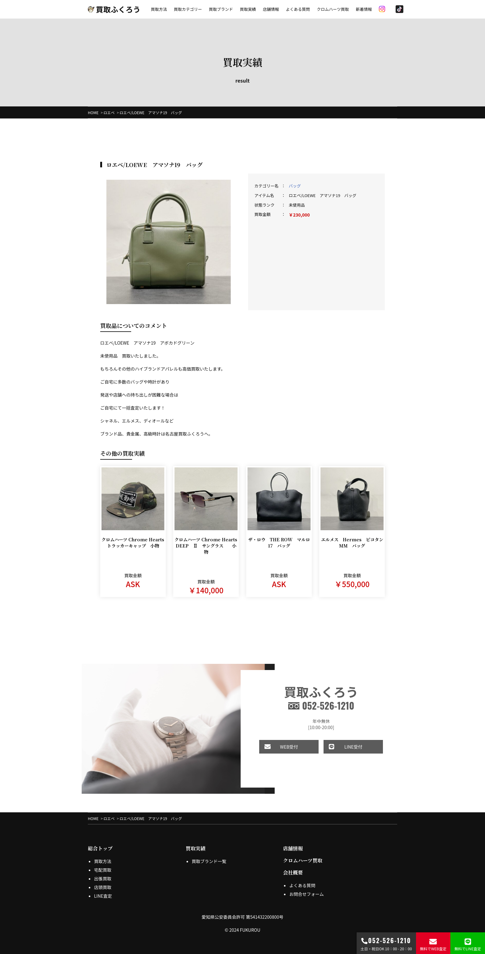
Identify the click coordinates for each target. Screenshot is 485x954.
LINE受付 (338, 747)
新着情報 (364, 9)
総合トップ (100, 848)
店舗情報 (271, 9)
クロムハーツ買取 (333, 9)
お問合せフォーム (306, 894)
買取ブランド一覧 (209, 861)
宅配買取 (102, 870)
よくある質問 (298, 9)
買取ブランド (221, 9)
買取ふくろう (114, 9)
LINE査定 (103, 896)
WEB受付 (274, 747)
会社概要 (293, 872)
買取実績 (248, 9)
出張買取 (102, 878)
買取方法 (159, 9)
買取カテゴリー (188, 9)
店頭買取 (102, 887)
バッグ (295, 186)
